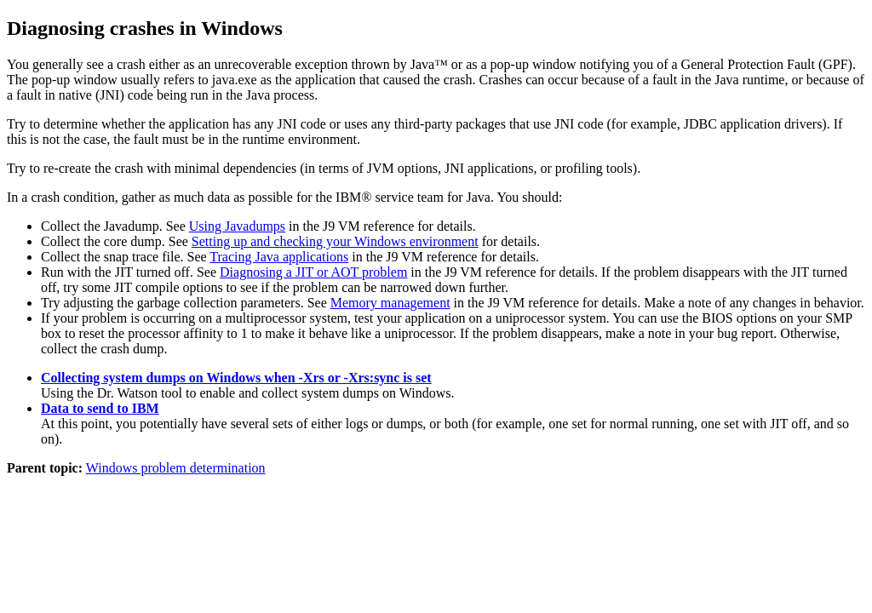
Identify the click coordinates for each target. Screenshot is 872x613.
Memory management (390, 302)
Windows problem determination (176, 468)
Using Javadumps (237, 226)
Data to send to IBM (100, 408)
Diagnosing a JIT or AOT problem (313, 272)
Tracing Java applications (278, 256)
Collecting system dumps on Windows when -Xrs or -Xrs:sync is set (236, 377)
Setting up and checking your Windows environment (335, 241)
